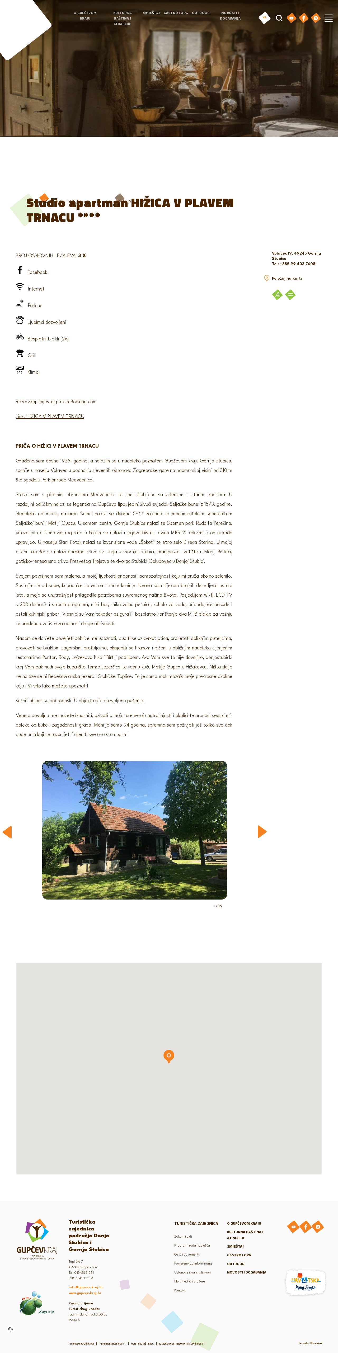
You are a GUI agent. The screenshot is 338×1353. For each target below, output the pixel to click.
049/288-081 (84, 1271)
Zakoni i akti (184, 1235)
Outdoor (201, 16)
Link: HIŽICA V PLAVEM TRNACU (50, 415)
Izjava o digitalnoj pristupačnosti (181, 1342)
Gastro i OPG (176, 16)
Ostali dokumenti (188, 1253)
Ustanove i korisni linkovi (195, 1271)
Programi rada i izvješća (194, 1244)
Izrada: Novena (310, 1342)
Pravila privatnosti (112, 1342)
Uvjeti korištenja (142, 1342)
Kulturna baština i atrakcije (122, 22)
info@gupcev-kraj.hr (86, 1286)
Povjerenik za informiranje (195, 1262)
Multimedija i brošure (191, 1280)
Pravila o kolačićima (81, 1342)
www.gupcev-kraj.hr (85, 1292)
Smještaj (151, 16)
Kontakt (180, 1289)
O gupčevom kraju (85, 19)
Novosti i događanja (230, 19)
